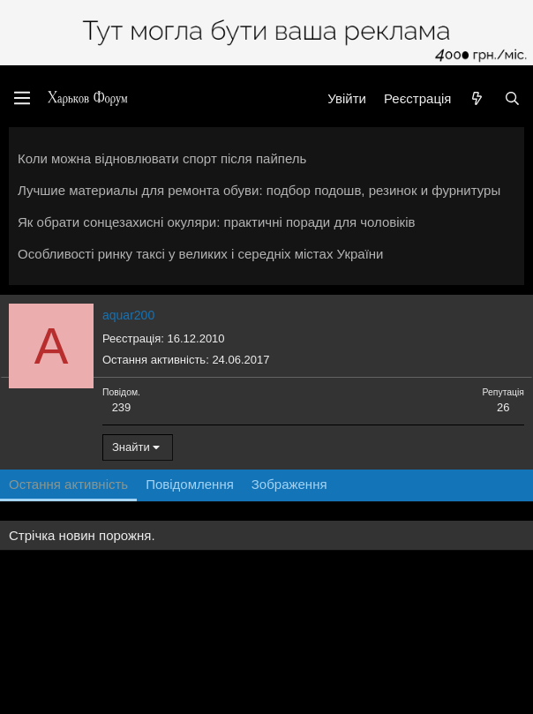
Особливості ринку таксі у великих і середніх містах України (201, 253)
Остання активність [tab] (68, 484)
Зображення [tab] (289, 484)
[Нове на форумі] (477, 98)
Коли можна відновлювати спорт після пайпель (162, 158)
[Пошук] (512, 98)
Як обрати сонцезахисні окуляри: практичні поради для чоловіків (216, 221)
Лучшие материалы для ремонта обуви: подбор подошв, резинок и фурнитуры (259, 190)
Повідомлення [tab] (190, 484)
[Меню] (22, 98)
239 (121, 407)
